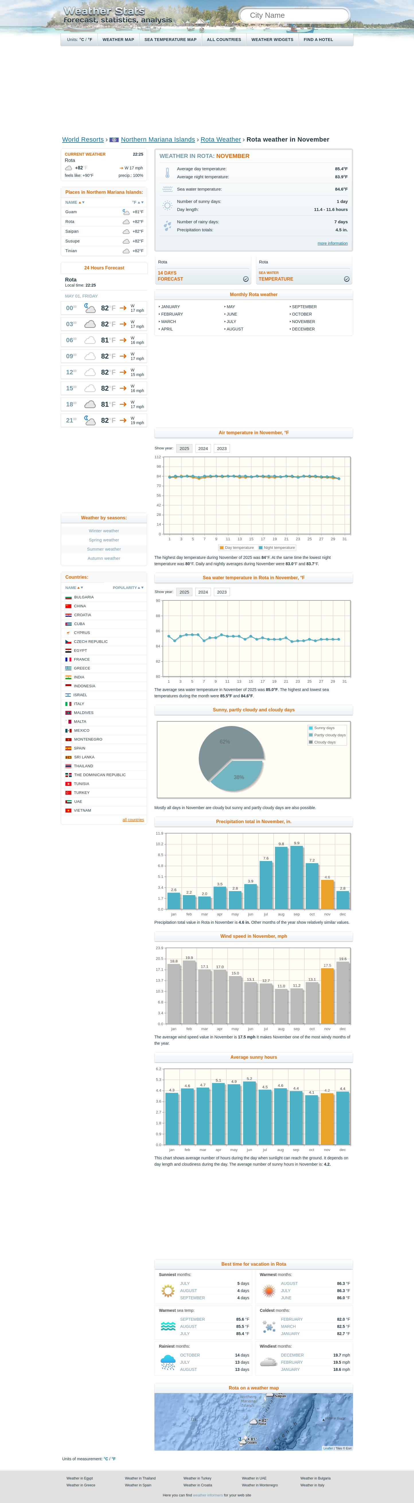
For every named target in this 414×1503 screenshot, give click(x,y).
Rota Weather (221, 139)
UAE (78, 801)
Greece (82, 668)
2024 (203, 448)
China (80, 606)
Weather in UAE (254, 1478)
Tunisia (81, 784)
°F (90, 39)
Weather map (118, 39)
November (303, 321)
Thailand (83, 766)
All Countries (224, 39)
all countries (133, 819)
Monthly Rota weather (254, 294)
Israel (80, 695)
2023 (221, 448)
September (304, 306)
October (302, 314)
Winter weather (104, 530)
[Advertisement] (207, 90)
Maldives (83, 713)
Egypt (80, 650)
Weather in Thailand (140, 1478)
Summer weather (104, 549)
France (82, 659)
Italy (79, 704)
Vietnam (82, 810)
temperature (276, 276)
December (303, 329)
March (168, 321)
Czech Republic (91, 641)
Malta (80, 721)
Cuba (79, 624)
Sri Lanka (84, 757)
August (235, 329)
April (167, 329)
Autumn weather (104, 558)
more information (333, 243)
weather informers (208, 1495)
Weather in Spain (138, 1485)
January (170, 306)
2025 (184, 448)
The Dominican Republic (100, 775)
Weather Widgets (272, 39)
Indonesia (84, 686)
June (232, 314)
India (79, 677)
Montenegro (88, 739)
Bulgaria (84, 597)
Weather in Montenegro (260, 1485)
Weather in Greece (81, 1485)
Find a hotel (318, 39)
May (231, 306)
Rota (70, 221)
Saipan (72, 231)
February (172, 314)
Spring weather (104, 539)
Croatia (82, 615)
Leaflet (328, 1448)
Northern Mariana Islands (158, 139)
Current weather (85, 154)
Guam (71, 212)
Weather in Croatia (197, 1485)
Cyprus (82, 633)
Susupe (72, 241)
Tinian (71, 250)
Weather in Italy (312, 1485)
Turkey (82, 792)
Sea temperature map (170, 39)
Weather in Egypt (80, 1478)
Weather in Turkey (197, 1478)
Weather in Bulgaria (315, 1478)
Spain (79, 748)
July (231, 321)
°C (81, 39)
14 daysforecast (170, 276)
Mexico (81, 730)
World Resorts (83, 139)
